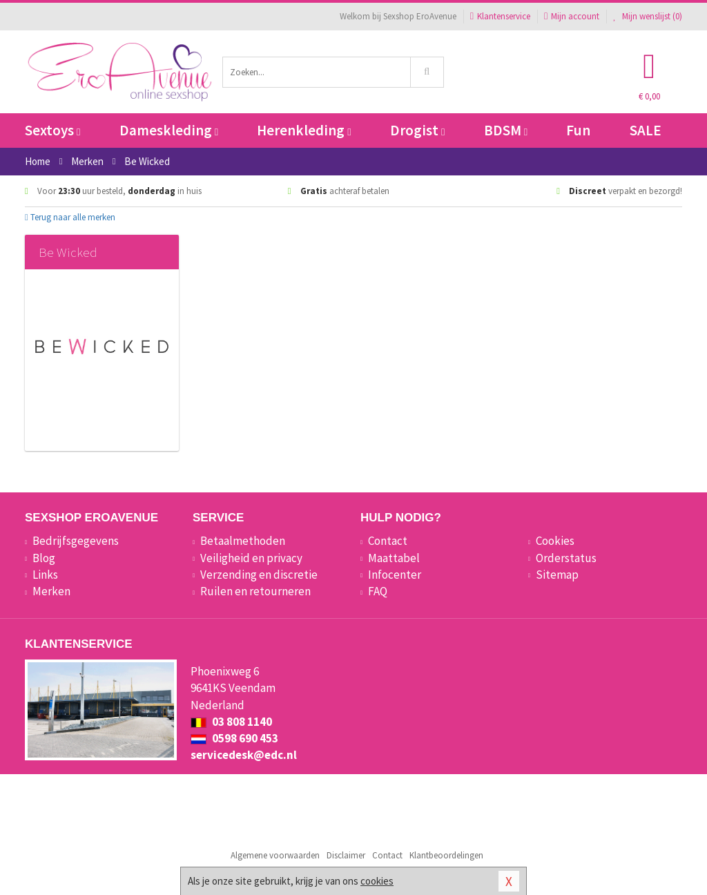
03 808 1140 (231, 721)
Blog (43, 558)
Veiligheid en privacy (251, 558)
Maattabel (394, 558)
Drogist (417, 130)
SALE (645, 130)
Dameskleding (168, 130)
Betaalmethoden (242, 540)
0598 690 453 (234, 738)
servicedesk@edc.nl (244, 754)
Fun (578, 130)
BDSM (505, 130)
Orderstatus (566, 558)
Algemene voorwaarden (275, 855)
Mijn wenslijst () (647, 16)
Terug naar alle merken (70, 217)
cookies (377, 880)
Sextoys (52, 130)
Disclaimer (346, 855)
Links (45, 574)
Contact (387, 540)
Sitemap (557, 574)
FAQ (377, 591)
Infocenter (394, 574)
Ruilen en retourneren (255, 591)
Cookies (555, 540)
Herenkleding (304, 130)
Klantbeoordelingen (446, 855)
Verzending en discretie (259, 574)
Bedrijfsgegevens (75, 540)
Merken (51, 591)
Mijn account (571, 16)
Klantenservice (500, 16)
